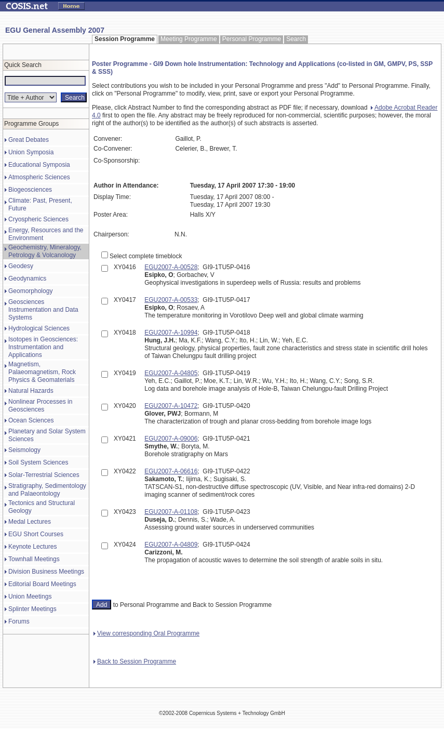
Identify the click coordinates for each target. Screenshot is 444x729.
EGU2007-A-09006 (170, 438)
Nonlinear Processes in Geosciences (40, 405)
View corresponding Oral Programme (146, 633)
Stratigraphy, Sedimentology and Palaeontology (47, 489)
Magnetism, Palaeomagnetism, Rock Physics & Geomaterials (42, 372)
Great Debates (28, 139)
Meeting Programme (188, 39)
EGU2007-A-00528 (170, 267)
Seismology (24, 450)
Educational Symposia (39, 164)
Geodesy (20, 266)
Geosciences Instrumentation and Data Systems (43, 309)
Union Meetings (29, 596)
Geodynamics (27, 278)
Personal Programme (251, 39)
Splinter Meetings (32, 609)
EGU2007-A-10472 (170, 405)
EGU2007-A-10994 (170, 332)
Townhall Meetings (34, 559)
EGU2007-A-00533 (170, 299)
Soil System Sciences (38, 462)
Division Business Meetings (46, 571)
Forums (19, 621)
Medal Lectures (29, 521)
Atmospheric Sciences (39, 177)
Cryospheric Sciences (38, 219)
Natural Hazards (30, 390)
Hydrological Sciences (39, 328)
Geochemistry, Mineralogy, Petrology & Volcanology (45, 251)
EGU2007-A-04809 (170, 544)
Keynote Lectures (32, 546)
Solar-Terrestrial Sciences (43, 475)
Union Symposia (30, 152)
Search (296, 39)
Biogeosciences (30, 189)
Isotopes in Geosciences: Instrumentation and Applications (43, 347)
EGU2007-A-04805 (170, 373)
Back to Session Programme (134, 661)
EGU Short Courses (35, 534)
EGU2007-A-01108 (170, 511)
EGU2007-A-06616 (170, 471)
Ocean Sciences (30, 420)
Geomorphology (30, 291)
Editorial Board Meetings (42, 584)
